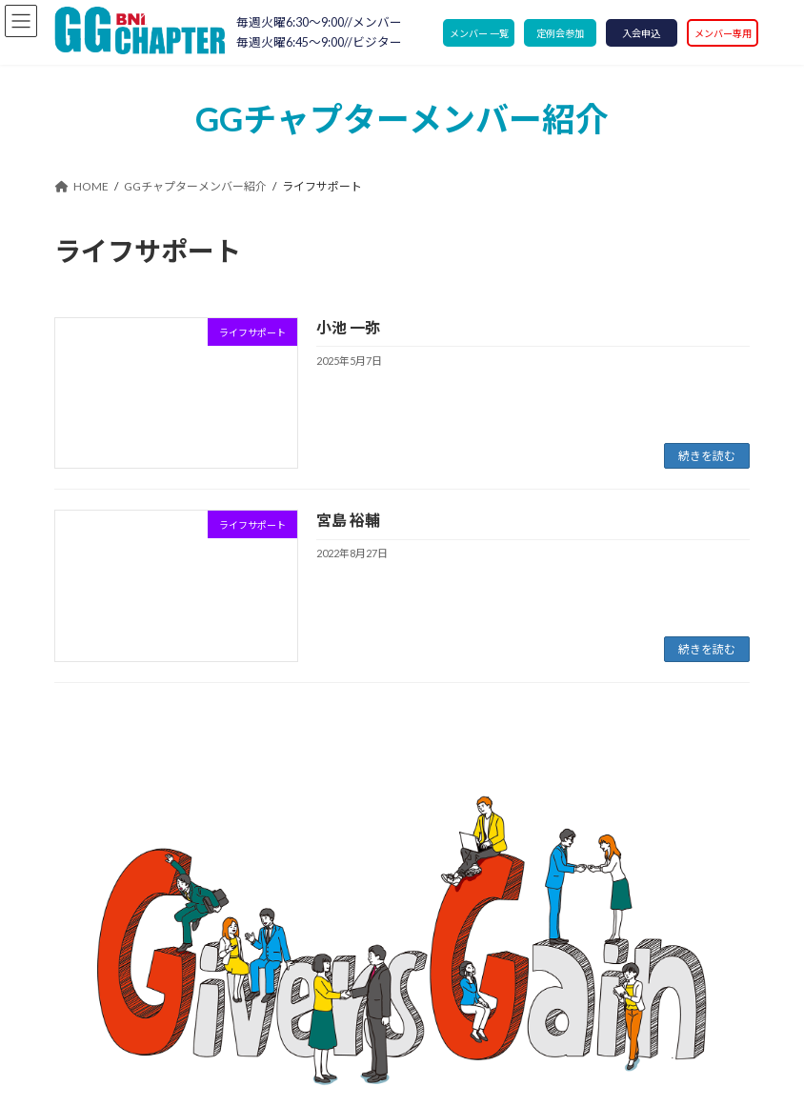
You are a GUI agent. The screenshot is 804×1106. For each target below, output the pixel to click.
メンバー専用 (723, 33)
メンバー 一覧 (479, 33)
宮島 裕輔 (348, 520)
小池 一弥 (348, 327)
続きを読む (706, 456)
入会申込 (641, 33)
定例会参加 (560, 33)
